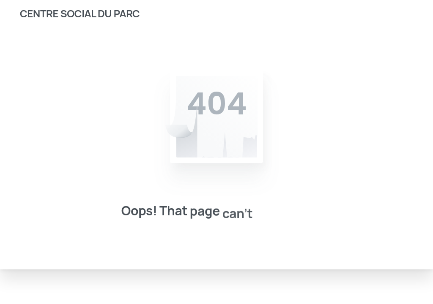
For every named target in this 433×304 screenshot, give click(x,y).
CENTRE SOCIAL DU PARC (80, 13)
